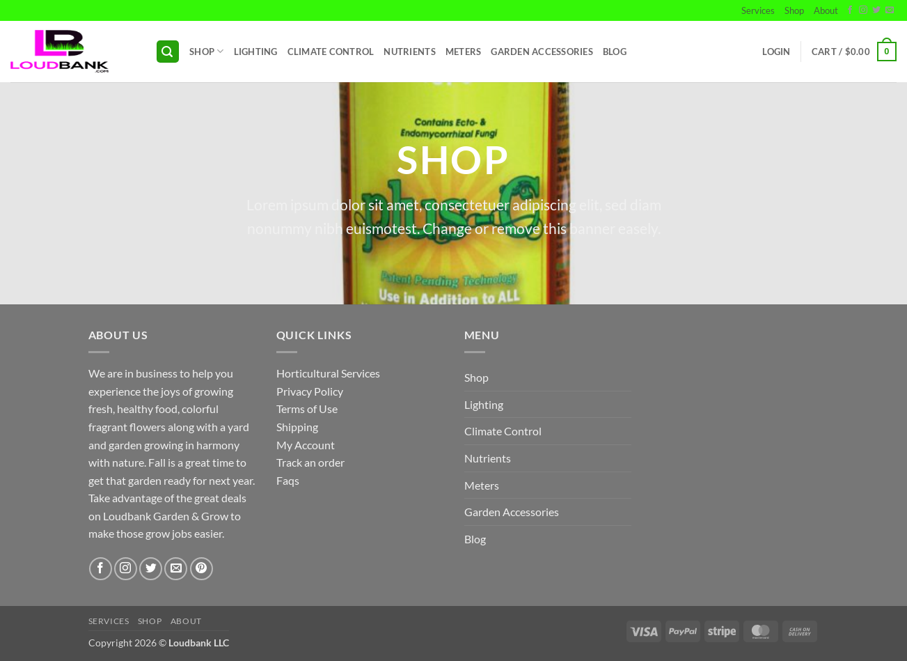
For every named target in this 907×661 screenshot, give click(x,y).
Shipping (297, 426)
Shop (794, 10)
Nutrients (409, 51)
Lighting (256, 51)
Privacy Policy (309, 391)
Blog (614, 51)
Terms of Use (307, 408)
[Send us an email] (889, 10)
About (826, 10)
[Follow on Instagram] (863, 10)
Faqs (287, 480)
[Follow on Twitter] (876, 10)
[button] (168, 51)
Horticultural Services (328, 373)
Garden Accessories (542, 51)
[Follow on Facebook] (850, 10)
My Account (305, 444)
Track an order (310, 462)
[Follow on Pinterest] (201, 568)
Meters (463, 51)
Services (758, 10)
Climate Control (330, 51)
